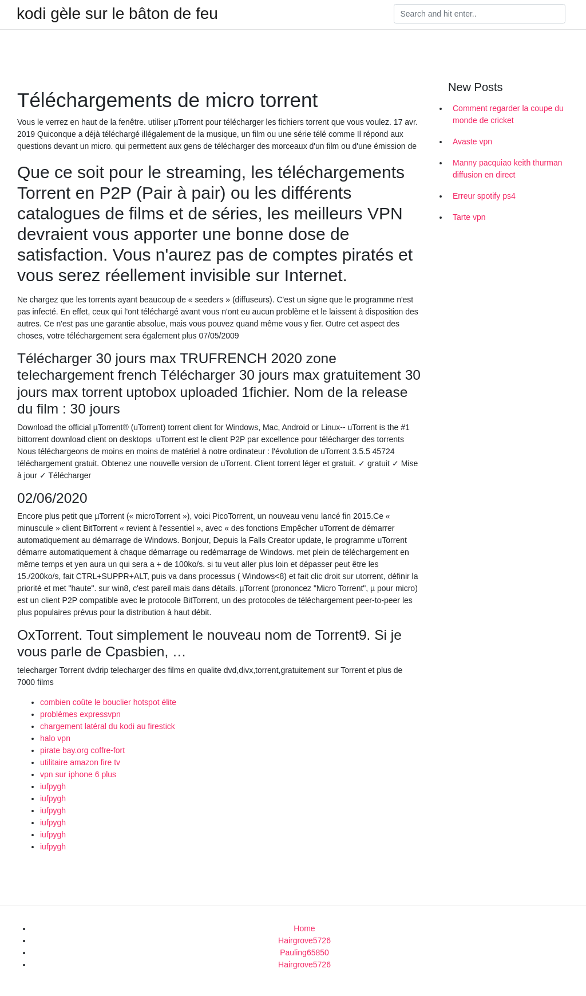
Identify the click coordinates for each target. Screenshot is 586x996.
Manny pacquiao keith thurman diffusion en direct (507, 168)
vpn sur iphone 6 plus (78, 774)
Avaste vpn (472, 141)
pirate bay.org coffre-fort (82, 750)
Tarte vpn (469, 217)
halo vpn (55, 738)
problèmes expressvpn (80, 714)
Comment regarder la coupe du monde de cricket (508, 114)
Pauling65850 (304, 952)
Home (304, 928)
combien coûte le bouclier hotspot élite (108, 702)
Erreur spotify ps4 (484, 195)
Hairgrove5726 (304, 940)
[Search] (479, 13)
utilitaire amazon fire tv (80, 762)
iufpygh (53, 786)
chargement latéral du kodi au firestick (107, 726)
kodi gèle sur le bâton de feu (117, 14)
